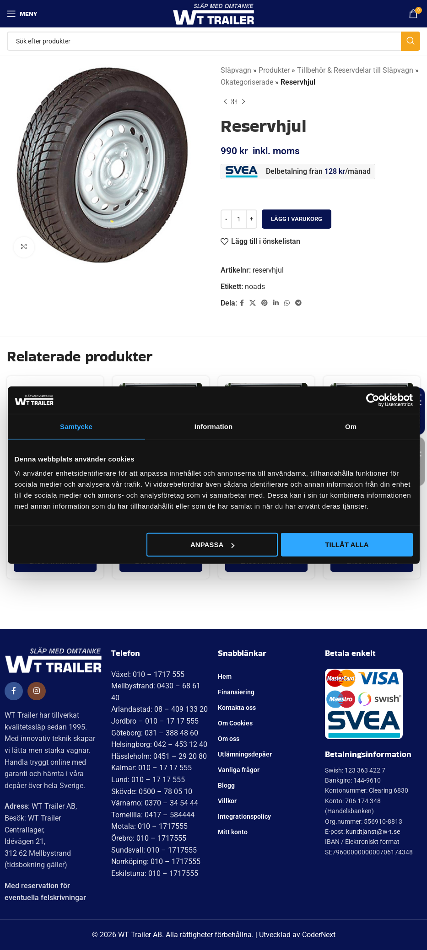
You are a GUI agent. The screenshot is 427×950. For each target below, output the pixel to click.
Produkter (274, 70)
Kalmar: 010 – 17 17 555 (151, 767)
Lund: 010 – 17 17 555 (148, 779)
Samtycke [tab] (76, 426)
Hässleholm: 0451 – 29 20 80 (159, 756)
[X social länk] (253, 303)
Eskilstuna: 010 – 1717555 (154, 873)
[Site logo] (213, 13)
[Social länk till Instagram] (36, 691)
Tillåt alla (346, 544)
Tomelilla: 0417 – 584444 (153, 814)
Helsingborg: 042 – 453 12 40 (159, 744)
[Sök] (213, 41)
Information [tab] (214, 426)
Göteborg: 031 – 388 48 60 (154, 733)
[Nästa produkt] (243, 101)
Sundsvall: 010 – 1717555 (154, 850)
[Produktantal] (239, 219)
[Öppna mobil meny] (22, 14)
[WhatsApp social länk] (286, 303)
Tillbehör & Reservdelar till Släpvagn (355, 70)
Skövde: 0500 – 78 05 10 (151, 791)
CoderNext (318, 934)
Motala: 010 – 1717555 (149, 826)
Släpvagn (236, 70)
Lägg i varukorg (296, 218)
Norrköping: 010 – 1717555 (155, 861)
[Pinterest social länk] (264, 303)
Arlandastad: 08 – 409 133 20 (159, 709)
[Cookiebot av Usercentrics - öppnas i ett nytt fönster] (373, 400)
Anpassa (212, 544)
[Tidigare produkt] (225, 101)
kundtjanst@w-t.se (373, 831)
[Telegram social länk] (298, 303)
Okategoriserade (247, 82)
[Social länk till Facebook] (242, 303)
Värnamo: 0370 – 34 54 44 (154, 803)
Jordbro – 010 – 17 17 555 (155, 721)
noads (255, 286)
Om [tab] (351, 426)
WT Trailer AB (140, 934)
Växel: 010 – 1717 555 (147, 674)
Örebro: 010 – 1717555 (148, 838)
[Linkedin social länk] (275, 303)
